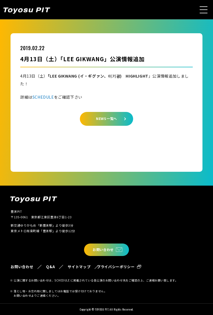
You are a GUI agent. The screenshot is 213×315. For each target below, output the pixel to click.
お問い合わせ (103, 249)
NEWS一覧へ (106, 118)
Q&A (50, 266)
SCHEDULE (43, 97)
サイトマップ (79, 266)
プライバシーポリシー (116, 266)
